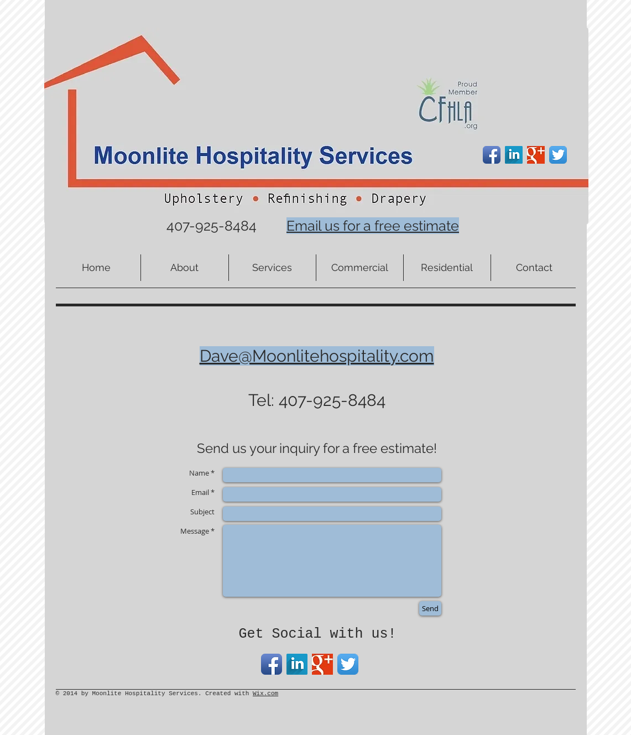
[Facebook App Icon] (491, 155)
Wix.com (265, 693)
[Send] (430, 608)
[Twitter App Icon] (558, 155)
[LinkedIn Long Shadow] (514, 155)
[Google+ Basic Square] (536, 155)
